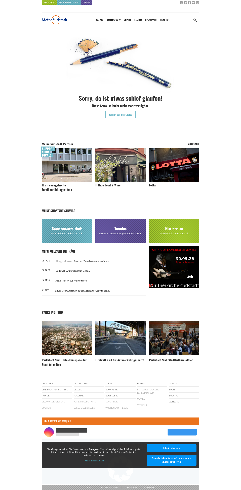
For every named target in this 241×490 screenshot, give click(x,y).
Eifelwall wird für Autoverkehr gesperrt (119, 360)
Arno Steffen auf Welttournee (71, 280)
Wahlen (173, 384)
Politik (99, 21)
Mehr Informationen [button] (94, 460)
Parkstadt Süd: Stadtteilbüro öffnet (171, 360)
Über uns (165, 21)
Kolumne (79, 396)
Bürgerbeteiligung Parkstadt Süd (148, 391)
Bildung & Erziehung (53, 402)
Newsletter (151, 21)
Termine (86, 2)
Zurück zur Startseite (120, 115)
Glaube (78, 390)
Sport (172, 390)
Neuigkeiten (112, 390)
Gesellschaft (113, 21)
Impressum (149, 487)
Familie (138, 21)
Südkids (46, 408)
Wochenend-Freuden (117, 408)
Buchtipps (47, 384)
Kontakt (91, 487)
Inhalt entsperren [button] (171, 448)
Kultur (127, 21)
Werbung (174, 402)
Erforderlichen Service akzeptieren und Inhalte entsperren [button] (171, 460)
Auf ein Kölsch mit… (85, 402)
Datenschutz (131, 487)
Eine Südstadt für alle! (55, 390)
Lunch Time (111, 402)
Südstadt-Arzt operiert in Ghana (73, 271)
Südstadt (174, 396)
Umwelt (141, 399)
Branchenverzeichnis (69, 2)
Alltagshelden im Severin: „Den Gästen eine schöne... (83, 261)
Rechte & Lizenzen (109, 487)
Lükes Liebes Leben (84, 408)
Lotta (152, 185)
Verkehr (142, 405)
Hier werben (49, 2)
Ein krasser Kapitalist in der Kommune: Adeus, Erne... (82, 291)
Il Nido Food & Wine (107, 185)
